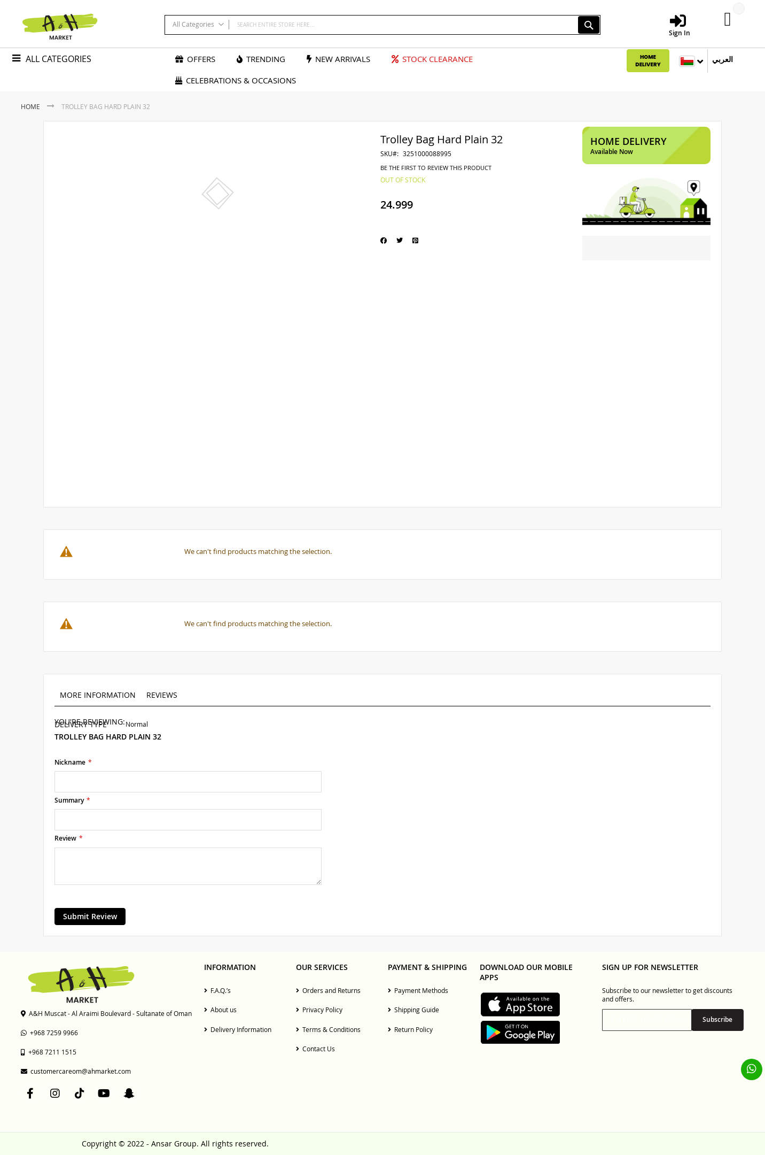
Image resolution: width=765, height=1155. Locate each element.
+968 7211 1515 (48, 1052)
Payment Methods (418, 990)
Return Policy (410, 1029)
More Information (98, 695)
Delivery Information (237, 1029)
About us (220, 1009)
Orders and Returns (328, 990)
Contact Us (315, 1048)
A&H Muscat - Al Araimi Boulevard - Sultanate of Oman (106, 1013)
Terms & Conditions (328, 1029)
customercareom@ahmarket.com (76, 1071)
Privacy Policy (319, 1009)
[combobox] (382, 25)
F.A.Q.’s (217, 990)
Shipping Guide (413, 1009)
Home (30, 106)
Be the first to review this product (435, 168)
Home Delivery (647, 60)
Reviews (161, 695)
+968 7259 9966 (49, 1032)
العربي (722, 59)
